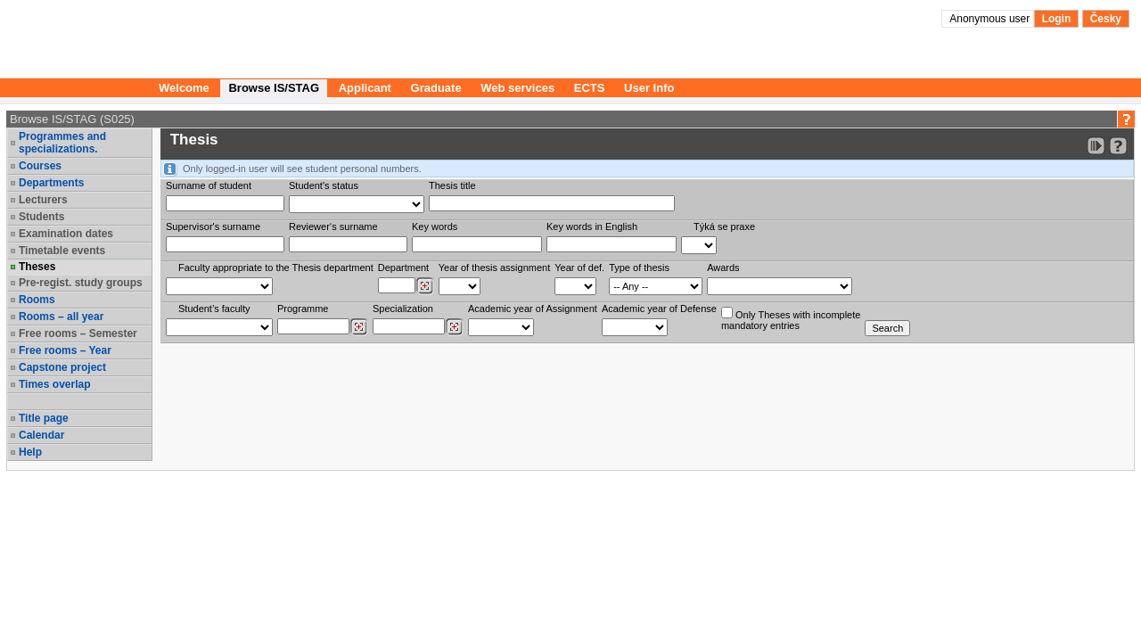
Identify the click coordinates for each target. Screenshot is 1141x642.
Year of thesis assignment (495, 267)
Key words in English (591, 226)
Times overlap (54, 384)
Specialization (403, 308)
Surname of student (208, 185)
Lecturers (43, 199)
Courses (40, 166)
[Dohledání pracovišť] (424, 286)
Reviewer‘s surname (333, 226)
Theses (37, 266)
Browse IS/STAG (273, 88)
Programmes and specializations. (62, 142)
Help (30, 452)
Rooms (37, 299)
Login (1056, 18)
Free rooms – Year (65, 350)
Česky (1105, 18)
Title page (44, 418)
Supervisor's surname (213, 226)
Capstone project (62, 367)
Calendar (41, 435)
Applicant (365, 88)
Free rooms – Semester (78, 333)
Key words (434, 226)
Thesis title (452, 185)
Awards (723, 267)
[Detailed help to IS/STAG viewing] (1118, 145)
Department (403, 267)
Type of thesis (639, 267)
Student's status (323, 185)
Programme (302, 308)
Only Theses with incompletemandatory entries (790, 319)
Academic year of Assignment (532, 308)
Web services (517, 88)
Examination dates (66, 233)
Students (41, 216)
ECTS (589, 88)
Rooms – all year (61, 316)
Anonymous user (990, 18)
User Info (649, 88)
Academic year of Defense (659, 308)
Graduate (436, 88)
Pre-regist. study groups (81, 282)
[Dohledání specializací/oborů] (454, 327)
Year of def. (579, 267)
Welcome (184, 88)
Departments (51, 183)
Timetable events (62, 250)
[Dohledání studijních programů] (358, 327)
